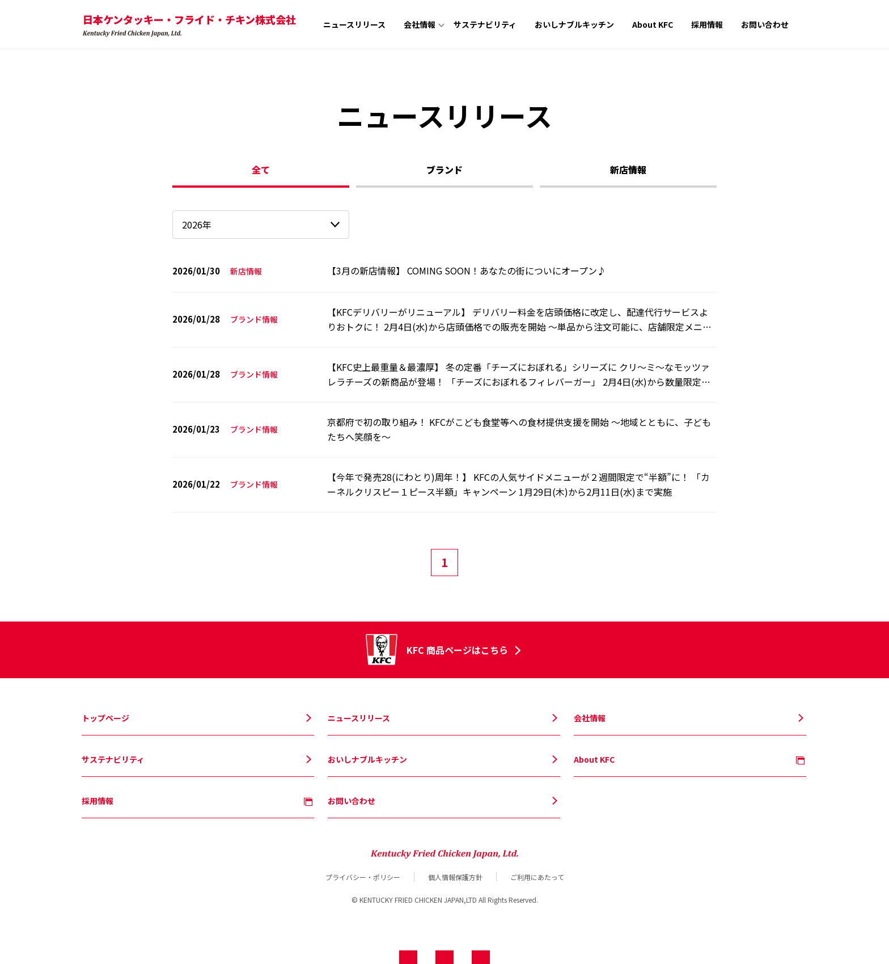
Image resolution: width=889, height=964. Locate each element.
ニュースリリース (354, 24)
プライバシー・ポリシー (362, 876)
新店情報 (628, 169)
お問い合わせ (765, 24)
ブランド (444, 169)
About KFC (652, 24)
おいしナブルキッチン (574, 24)
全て (261, 169)
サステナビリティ (485, 24)
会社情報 (419, 24)
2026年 (196, 224)
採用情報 (707, 24)
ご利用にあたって (537, 876)
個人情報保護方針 (455, 876)
